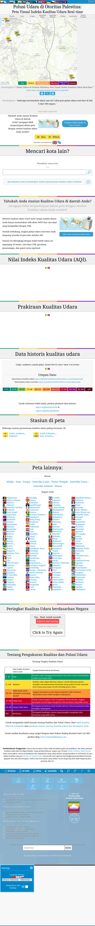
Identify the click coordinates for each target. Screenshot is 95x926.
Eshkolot (10, 436)
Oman (53, 560)
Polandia (55, 572)
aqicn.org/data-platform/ (47, 410)
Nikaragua (55, 555)
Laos (30, 587)
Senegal (77, 517)
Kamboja (32, 550)
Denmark (9, 570)
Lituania (54, 505)
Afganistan (10, 497)
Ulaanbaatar (79, 567)
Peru (53, 570)
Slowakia (77, 529)
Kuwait (31, 582)
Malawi (54, 519)
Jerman (31, 543)
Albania (8, 502)
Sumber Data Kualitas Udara (17, 826)
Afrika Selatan (11, 500)
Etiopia (8, 579)
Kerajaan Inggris (36, 565)
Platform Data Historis (15, 837)
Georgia (31, 497)
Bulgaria (9, 550)
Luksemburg (56, 507)
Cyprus (8, 567)
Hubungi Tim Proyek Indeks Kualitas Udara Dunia (26, 799)
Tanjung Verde (80, 548)
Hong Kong (33, 519)
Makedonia (56, 514)
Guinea (31, 512)
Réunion (77, 500)
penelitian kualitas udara (17, 806)
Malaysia (55, 521)
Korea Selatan (34, 572)
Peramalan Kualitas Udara (16, 831)
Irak (29, 529)
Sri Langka (78, 534)
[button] (3, 21)
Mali (53, 524)
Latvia (30, 589)
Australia (9, 519)
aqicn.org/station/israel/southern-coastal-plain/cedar (60, 382)
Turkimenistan (80, 560)
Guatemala (33, 507)
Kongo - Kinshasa (36, 570)
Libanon (54, 500)
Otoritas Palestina (59, 562)
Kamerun (32, 553)
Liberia (54, 502)
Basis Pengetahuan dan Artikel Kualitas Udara (24, 812)
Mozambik (56, 546)
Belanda (8, 531)
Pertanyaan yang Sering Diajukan (21, 821)
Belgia (8, 536)
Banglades (9, 529)
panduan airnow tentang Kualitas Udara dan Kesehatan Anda (59, 726)
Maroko (54, 526)
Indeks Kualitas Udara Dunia (79, 751)
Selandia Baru (80, 514)
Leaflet (3, 82)
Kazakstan (32, 558)
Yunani (76, 584)
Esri (8, 84)
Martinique (56, 529)
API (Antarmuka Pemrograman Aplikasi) (22, 835)
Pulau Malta (56, 582)
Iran (30, 531)
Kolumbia (32, 567)
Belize (7, 538)
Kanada (31, 555)
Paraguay (55, 567)
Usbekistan (78, 574)
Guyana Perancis (36, 514)
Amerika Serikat (12, 507)
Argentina (9, 514)
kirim (68, 847)
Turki (75, 558)
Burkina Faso (11, 553)
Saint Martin (79, 509)
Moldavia (55, 541)
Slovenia (77, 526)
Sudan (76, 536)
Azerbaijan (10, 524)
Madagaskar (56, 509)
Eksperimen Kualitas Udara (17, 814)
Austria (8, 521)
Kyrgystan (32, 584)
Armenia (9, 517)
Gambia (8, 589)
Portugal (54, 574)
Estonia (8, 577)
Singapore (78, 524)
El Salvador (10, 574)
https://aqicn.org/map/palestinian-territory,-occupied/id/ (47, 90)
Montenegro (56, 543)
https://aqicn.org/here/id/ (47, 111)
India (30, 524)
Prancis (54, 577)
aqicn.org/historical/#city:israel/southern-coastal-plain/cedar (59, 379)
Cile (6, 560)
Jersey (30, 546)
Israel (30, 536)
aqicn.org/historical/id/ (46, 407)
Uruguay (77, 572)
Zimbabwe (78, 589)
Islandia (31, 534)
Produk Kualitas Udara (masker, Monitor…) (23, 833)
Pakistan (55, 565)
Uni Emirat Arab (81, 570)
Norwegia (55, 558)
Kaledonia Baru (35, 548)
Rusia (75, 505)
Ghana (31, 500)
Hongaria (32, 521)
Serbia (76, 519)
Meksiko (54, 536)
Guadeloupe (33, 505)
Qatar (53, 584)
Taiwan (76, 543)
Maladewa (55, 517)
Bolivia (8, 541)
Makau (54, 512)
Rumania (77, 502)
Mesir (53, 538)
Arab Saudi (10, 512)
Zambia (76, 587)
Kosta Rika (33, 577)
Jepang (31, 541)
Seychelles (78, 521)
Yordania (77, 582)
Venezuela (78, 577)
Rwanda (77, 507)
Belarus (8, 534)
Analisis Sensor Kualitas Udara (18, 816)
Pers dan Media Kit (13, 801)
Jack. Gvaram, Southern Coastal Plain (44, 437)
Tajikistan (78, 546)
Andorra (9, 509)
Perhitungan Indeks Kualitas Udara (20, 829)
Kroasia (31, 579)
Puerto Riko (56, 579)
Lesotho (54, 497)
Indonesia (32, 526)
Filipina (8, 582)
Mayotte (54, 534)
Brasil (7, 546)
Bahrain (8, 526)
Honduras (32, 517)
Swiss (76, 541)
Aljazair (8, 505)
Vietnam (77, 579)
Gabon (8, 587)
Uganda (77, 562)
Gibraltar (32, 502)
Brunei (8, 548)
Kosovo (31, 574)
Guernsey (32, 509)
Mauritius (55, 531)
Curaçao (8, 565)
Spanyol (77, 531)
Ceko (7, 555)
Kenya (31, 560)
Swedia (76, 538)
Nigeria (54, 553)
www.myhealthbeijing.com (53, 737)
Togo (75, 553)
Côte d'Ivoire (11, 562)
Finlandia (9, 584)
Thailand (77, 550)
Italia (30, 538)
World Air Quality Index (33, 756)
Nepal (53, 550)
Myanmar (55, 548)
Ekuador (9, 572)
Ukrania (77, 565)
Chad (7, 558)
